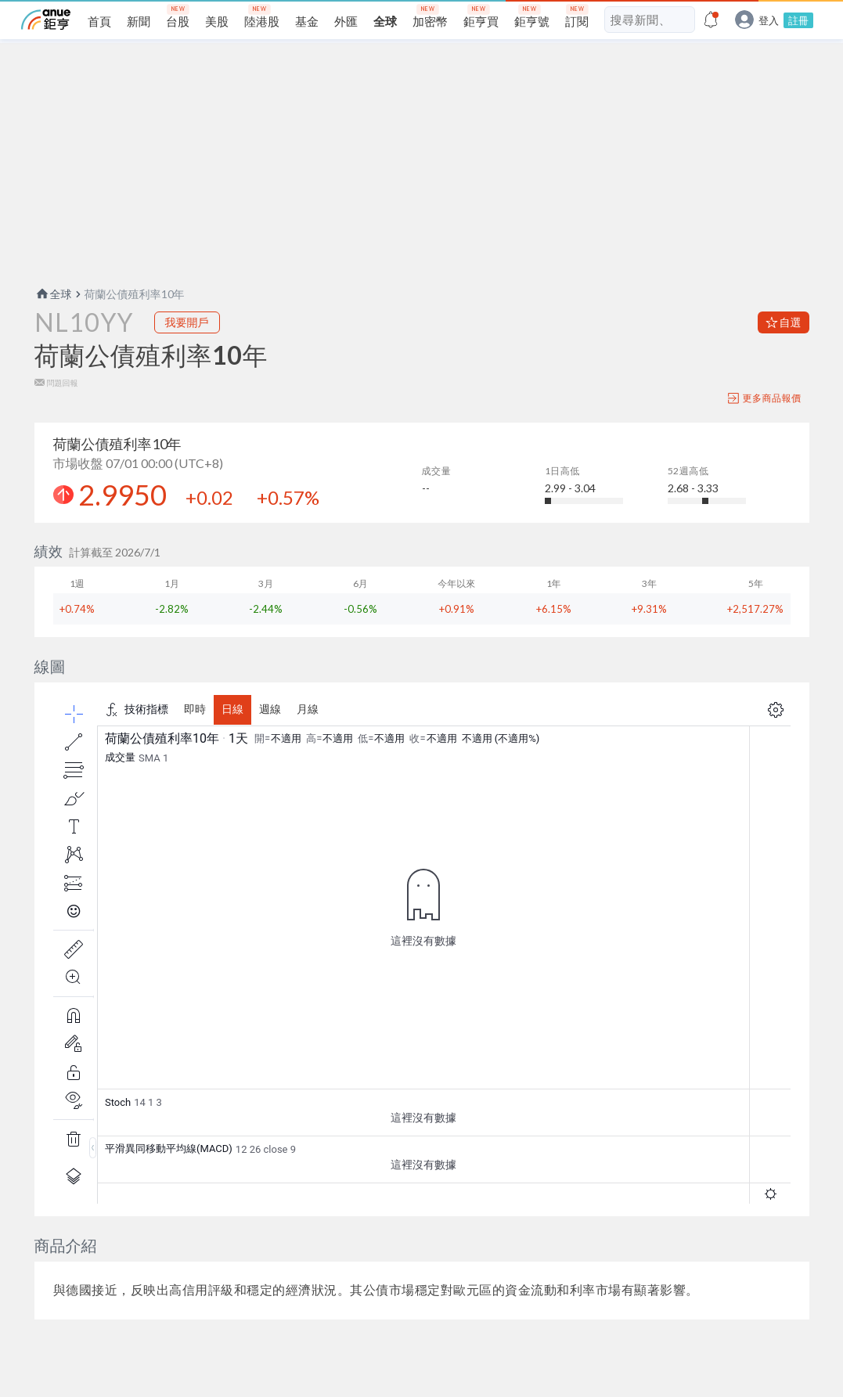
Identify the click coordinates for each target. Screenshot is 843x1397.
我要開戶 (187, 322)
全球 (53, 294)
